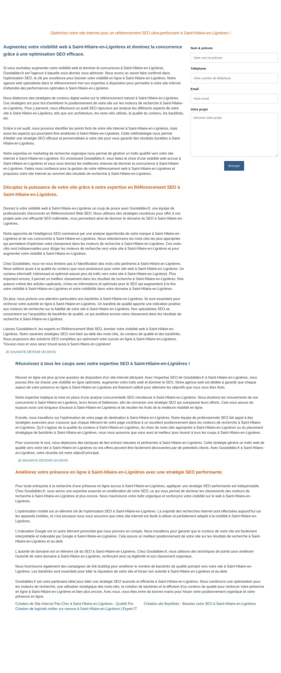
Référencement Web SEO (117, 621)
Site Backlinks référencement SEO (124, 616)
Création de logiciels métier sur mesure (33, 621)
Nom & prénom (202, 48)
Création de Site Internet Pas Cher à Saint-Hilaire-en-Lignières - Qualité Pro (74, 604)
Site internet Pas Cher (20, 616)
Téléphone (198, 68)
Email (195, 89)
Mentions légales (140, 652)
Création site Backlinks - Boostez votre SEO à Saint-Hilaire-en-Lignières (200, 604)
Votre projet (199, 109)
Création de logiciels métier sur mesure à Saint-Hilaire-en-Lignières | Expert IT (76, 609)
